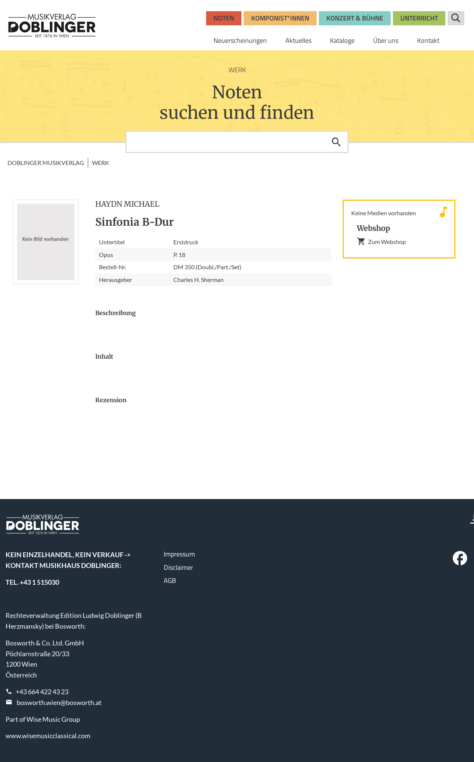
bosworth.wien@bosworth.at (59, 702)
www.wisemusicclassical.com (48, 735)
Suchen (336, 142)
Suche (456, 18)
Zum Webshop (381, 241)
